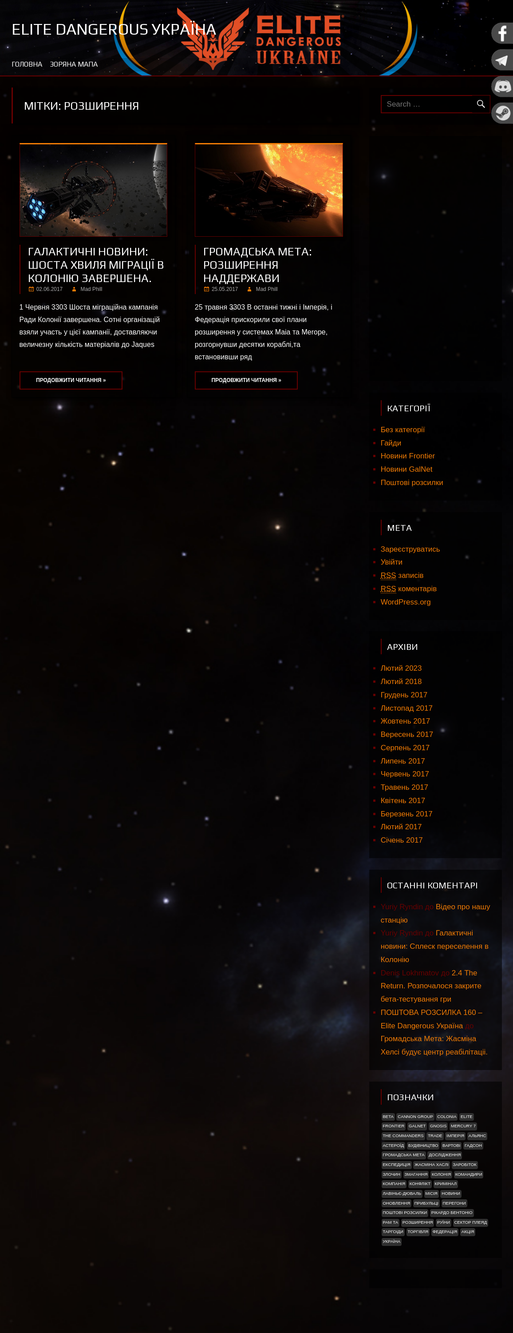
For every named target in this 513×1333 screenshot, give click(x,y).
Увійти (392, 562)
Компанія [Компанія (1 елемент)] (394, 1183)
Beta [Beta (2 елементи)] (388, 1116)
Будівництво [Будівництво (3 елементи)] (423, 1145)
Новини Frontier (408, 456)
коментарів (409, 589)
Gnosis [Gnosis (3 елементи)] (438, 1125)
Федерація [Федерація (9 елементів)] (445, 1231)
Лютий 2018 (401, 681)
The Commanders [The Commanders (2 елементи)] (403, 1135)
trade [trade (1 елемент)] (435, 1135)
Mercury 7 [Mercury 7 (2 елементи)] (463, 1125)
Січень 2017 (402, 840)
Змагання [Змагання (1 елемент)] (415, 1174)
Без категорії (403, 430)
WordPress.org (406, 602)
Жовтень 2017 (405, 721)
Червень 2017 (405, 774)
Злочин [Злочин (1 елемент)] (391, 1174)
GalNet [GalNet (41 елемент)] (417, 1125)
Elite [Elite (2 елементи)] (467, 1116)
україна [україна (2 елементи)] (391, 1241)
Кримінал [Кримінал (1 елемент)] (446, 1183)
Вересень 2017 (407, 734)
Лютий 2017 (401, 827)
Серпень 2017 (405, 748)
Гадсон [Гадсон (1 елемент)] (473, 1145)
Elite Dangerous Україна (114, 29)
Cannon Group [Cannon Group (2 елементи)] (415, 1116)
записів (402, 575)
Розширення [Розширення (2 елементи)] (418, 1222)
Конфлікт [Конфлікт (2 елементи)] (420, 1183)
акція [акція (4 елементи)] (468, 1231)
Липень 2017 (403, 761)
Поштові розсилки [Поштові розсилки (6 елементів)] (405, 1212)
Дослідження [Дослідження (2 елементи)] (445, 1154)
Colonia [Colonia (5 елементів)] (446, 1116)
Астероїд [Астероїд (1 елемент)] (393, 1145)
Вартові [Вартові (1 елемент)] (451, 1145)
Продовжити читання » (71, 380)
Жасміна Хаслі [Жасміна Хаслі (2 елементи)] (431, 1164)
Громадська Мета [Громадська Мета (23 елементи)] (403, 1154)
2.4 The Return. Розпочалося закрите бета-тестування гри (431, 986)
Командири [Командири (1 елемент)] (468, 1174)
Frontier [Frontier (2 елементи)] (393, 1125)
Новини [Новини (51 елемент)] (451, 1193)
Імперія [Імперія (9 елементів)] (455, 1135)
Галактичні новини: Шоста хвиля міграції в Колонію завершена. (96, 265)
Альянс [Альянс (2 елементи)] (477, 1135)
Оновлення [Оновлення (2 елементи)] (396, 1203)
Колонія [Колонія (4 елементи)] (441, 1174)
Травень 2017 (404, 787)
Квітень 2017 (403, 800)
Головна (27, 64)
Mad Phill (92, 289)
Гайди (391, 443)
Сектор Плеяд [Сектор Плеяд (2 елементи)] (470, 1222)
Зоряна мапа (74, 64)
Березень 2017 (407, 814)
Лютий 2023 (401, 668)
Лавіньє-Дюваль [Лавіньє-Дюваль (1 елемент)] (402, 1193)
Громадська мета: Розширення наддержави (257, 265)
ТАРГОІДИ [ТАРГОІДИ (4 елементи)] (393, 1231)
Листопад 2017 (407, 708)
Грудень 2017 (404, 695)
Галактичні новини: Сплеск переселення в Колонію (435, 946)
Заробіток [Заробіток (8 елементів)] (464, 1164)
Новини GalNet (407, 469)
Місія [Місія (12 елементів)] (432, 1193)
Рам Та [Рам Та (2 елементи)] (390, 1222)
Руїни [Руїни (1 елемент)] (443, 1222)
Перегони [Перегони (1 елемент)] (454, 1203)
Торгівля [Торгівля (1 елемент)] (418, 1231)
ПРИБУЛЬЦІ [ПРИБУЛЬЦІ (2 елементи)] (426, 1203)
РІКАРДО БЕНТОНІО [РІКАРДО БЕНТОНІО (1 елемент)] (452, 1212)
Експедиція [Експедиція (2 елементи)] (396, 1164)
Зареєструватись (410, 549)
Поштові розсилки (412, 482)
